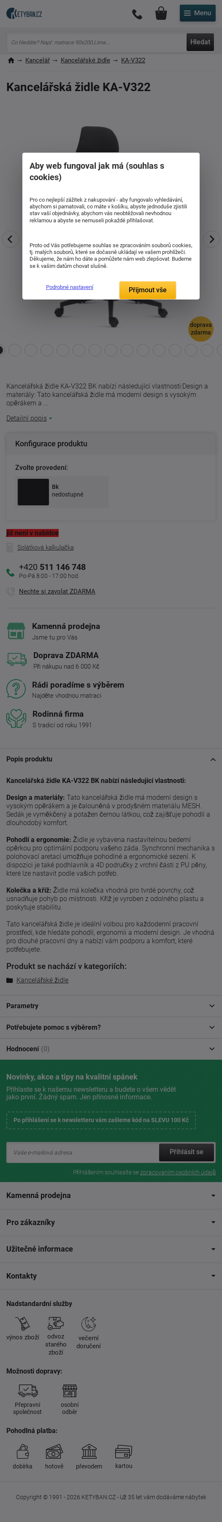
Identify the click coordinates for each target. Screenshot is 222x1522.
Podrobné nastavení (69, 287)
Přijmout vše (148, 290)
